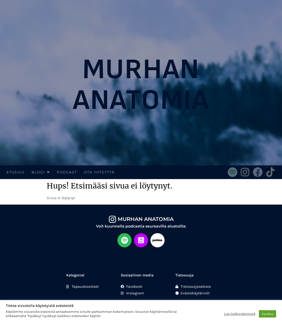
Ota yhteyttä (99, 172)
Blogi (41, 172)
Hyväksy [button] (267, 314)
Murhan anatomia (146, 219)
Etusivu (16, 172)
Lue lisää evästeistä (239, 314)
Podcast (67, 172)
